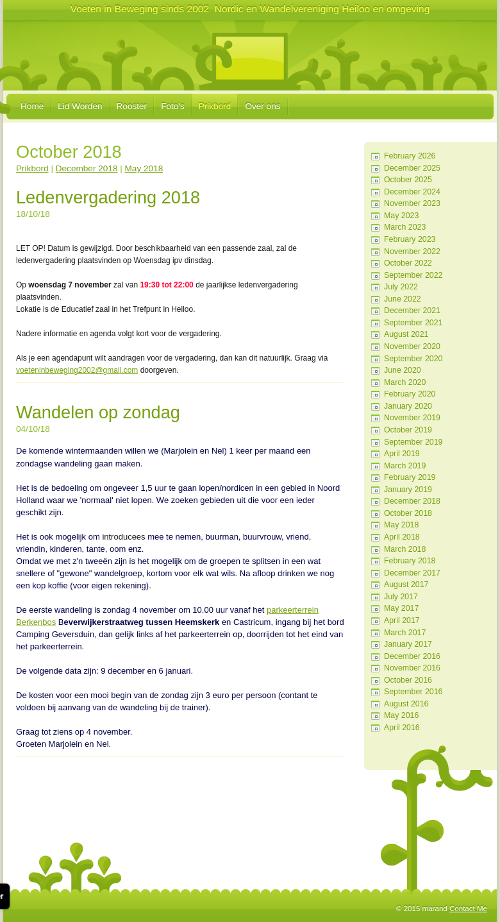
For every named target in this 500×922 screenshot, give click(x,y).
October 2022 (408, 263)
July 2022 (401, 286)
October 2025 (408, 179)
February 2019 (409, 477)
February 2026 (409, 155)
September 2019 (413, 442)
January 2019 (408, 489)
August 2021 (406, 334)
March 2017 (405, 632)
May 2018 (401, 524)
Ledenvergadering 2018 (108, 197)
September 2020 (413, 358)
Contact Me (468, 908)
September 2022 (413, 275)
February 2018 (409, 560)
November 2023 (412, 203)
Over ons (262, 106)
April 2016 (402, 727)
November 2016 (412, 667)
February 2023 (409, 239)
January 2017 (408, 644)
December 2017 (412, 572)
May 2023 (401, 215)
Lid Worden (80, 106)
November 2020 (412, 346)
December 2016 (412, 656)
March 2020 (405, 382)
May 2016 (401, 715)
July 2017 (401, 596)
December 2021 (412, 310)
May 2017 (401, 608)
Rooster (132, 106)
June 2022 (402, 299)
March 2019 (405, 465)
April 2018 (402, 537)
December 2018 (412, 501)
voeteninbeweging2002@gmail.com (77, 370)
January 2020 (408, 406)
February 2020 (409, 393)
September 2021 (413, 322)
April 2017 (402, 620)
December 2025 (412, 168)
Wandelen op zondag (98, 412)
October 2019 (408, 429)
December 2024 (412, 191)
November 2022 (412, 251)
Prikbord (215, 106)
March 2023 (405, 227)
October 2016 (408, 680)
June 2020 (402, 370)
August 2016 (406, 703)
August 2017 (406, 584)
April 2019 (402, 453)
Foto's (173, 106)
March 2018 (405, 549)
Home (32, 106)
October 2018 (408, 513)
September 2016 (413, 691)
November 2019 (412, 417)
